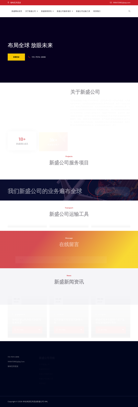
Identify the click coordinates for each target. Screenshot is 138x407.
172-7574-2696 (39, 57)
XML (46, 401)
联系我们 (96, 11)
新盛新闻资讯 (47, 11)
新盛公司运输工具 (83, 11)
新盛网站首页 (17, 11)
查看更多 (16, 57)
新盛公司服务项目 (65, 11)
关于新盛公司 (31, 11)
